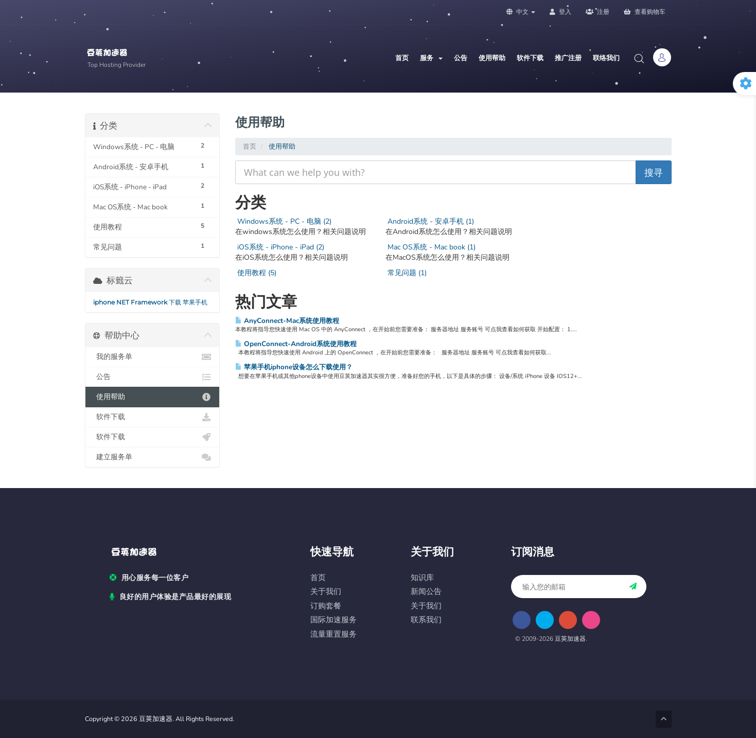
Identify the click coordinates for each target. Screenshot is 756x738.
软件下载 (530, 58)
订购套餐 (325, 606)
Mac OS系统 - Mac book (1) (430, 247)
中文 (520, 12)
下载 (175, 302)
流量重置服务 (333, 634)
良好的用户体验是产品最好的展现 (170, 597)
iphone (104, 302)
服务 (431, 58)
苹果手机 (195, 302)
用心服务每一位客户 (149, 578)
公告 (460, 58)
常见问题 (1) (406, 273)
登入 (560, 12)
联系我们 (426, 620)
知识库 (422, 577)
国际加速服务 (333, 620)
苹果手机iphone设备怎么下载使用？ (294, 367)
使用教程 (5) (255, 273)
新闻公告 (426, 591)
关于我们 (325, 591)
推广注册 (568, 58)
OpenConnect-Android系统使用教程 (296, 344)
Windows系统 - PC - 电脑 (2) (283, 221)
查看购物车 (644, 12)
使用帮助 (492, 58)
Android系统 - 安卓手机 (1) (429, 221)
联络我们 (606, 58)
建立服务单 (152, 457)
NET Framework (141, 302)
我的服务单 (152, 357)
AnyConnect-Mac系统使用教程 (287, 321)
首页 (402, 58)
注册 (597, 12)
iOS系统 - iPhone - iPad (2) (279, 247)
